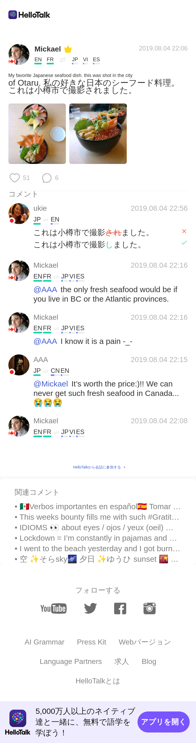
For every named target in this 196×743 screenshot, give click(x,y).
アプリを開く (163, 722)
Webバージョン (145, 642)
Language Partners (71, 661)
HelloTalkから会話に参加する (97, 467)
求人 (121, 661)
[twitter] (90, 608)
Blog (149, 661)
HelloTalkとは (98, 681)
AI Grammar (45, 642)
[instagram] (150, 608)
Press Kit (91, 642)
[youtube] (53, 608)
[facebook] (120, 608)
